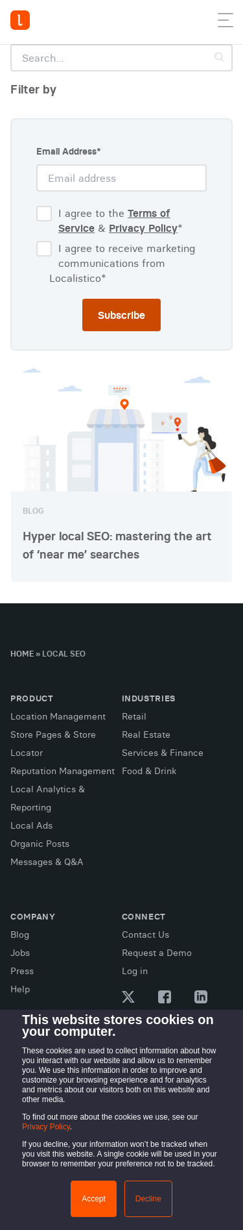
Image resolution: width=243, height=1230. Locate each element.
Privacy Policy (46, 1126)
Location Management (58, 716)
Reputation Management (62, 771)
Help (20, 989)
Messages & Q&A (47, 862)
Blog (19, 934)
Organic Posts (39, 843)
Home (22, 654)
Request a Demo (157, 953)
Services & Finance (162, 753)
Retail (134, 716)
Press (22, 971)
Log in (135, 971)
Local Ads (31, 825)
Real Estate (146, 734)
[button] (225, 22)
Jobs (20, 953)
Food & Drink (149, 771)
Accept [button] (94, 1198)
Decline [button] (148, 1198)
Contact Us (145, 934)
